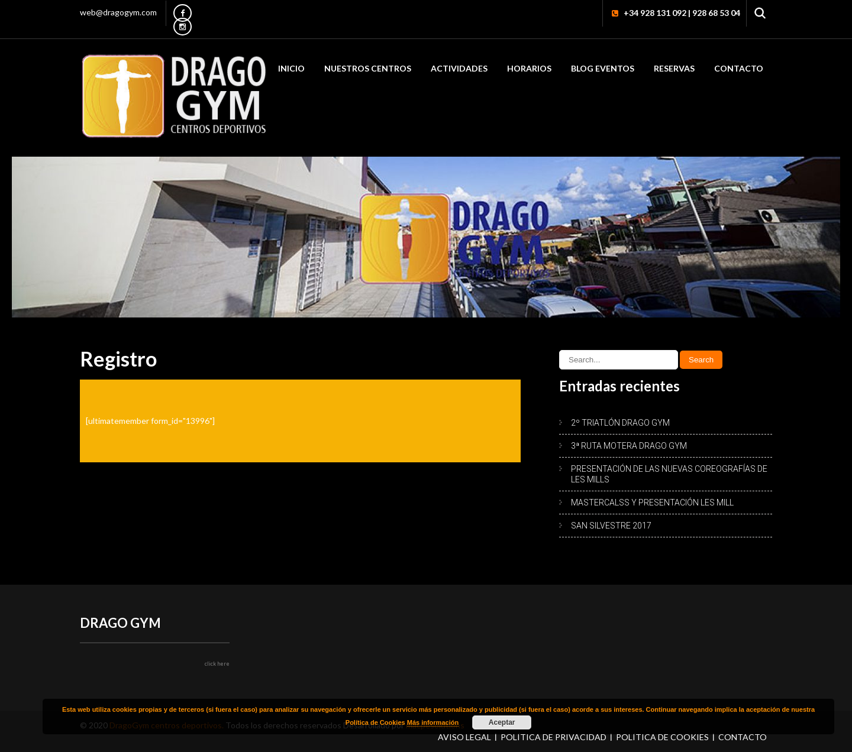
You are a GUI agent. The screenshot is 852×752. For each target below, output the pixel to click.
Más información (433, 722)
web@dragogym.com (118, 12)
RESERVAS (674, 68)
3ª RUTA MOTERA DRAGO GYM (629, 445)
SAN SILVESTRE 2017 (611, 525)
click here (217, 663)
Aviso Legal (464, 737)
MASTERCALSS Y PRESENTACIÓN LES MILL (652, 502)
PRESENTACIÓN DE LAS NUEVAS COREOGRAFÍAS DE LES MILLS (669, 474)
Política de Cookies (662, 737)
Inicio (291, 68)
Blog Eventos (602, 68)
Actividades (459, 68)
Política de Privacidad (553, 737)
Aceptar (502, 722)
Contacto (738, 68)
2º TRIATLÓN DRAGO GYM (620, 422)
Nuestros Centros (367, 68)
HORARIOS (529, 68)
